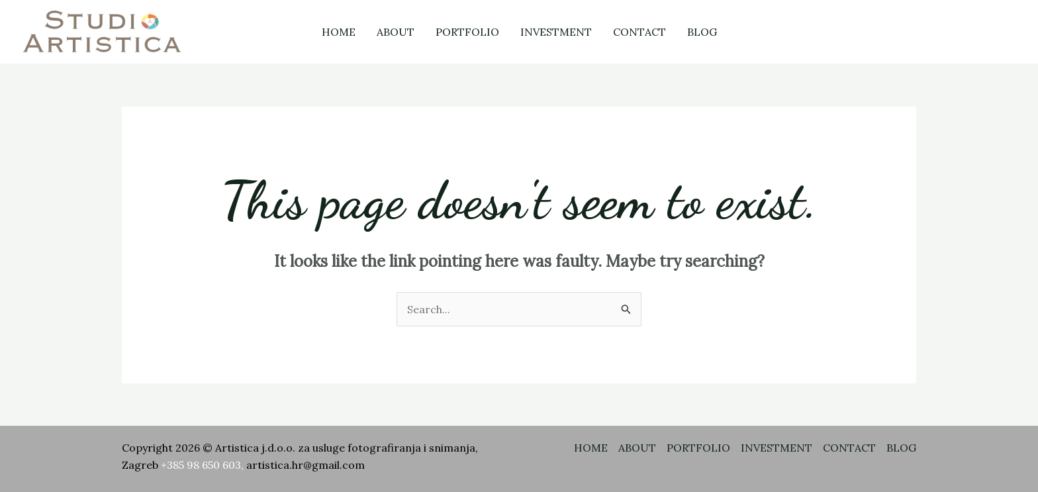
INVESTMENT (556, 31)
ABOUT (395, 31)
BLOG (702, 31)
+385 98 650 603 (201, 464)
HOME (338, 31)
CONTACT (639, 31)
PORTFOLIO (467, 31)
